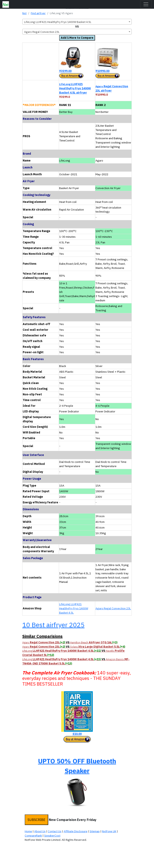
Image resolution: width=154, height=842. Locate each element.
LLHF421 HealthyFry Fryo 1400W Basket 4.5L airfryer (75, 88)
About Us (40, 831)
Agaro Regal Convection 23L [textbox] (42, 32)
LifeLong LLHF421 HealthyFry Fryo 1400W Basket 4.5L (73, 608)
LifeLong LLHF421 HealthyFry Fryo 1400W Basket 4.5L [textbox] (57, 22)
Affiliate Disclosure (75, 831)
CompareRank (33, 835)
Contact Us (54, 831)
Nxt (24, 13)
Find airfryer (38, 13)
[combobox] (77, 22)
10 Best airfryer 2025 (53, 625)
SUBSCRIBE (36, 820)
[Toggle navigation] (146, 4)
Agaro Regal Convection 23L (113, 608)
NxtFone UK (109, 831)
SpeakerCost (52, 835)
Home (28, 831)
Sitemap (95, 831)
